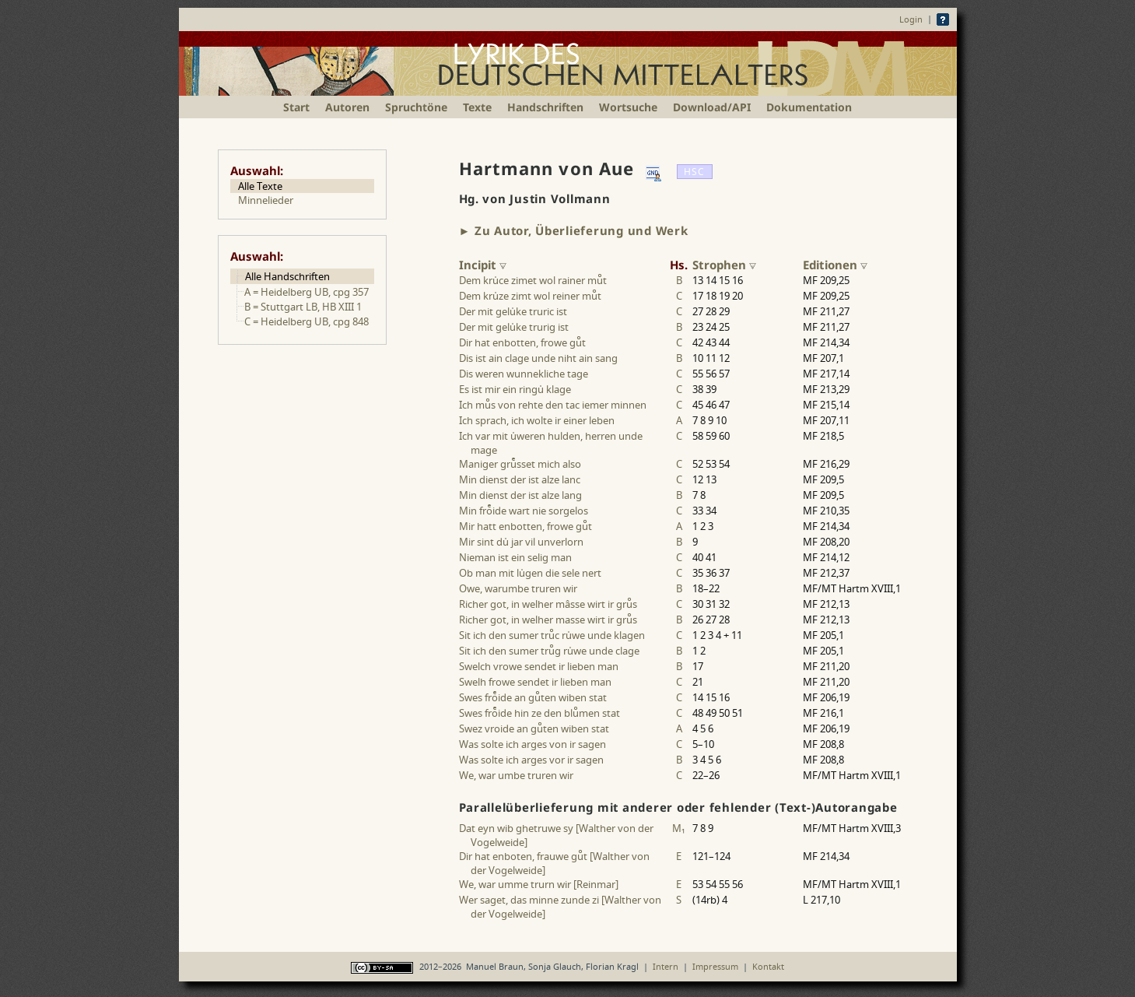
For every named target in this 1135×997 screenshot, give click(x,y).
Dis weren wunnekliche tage (523, 374)
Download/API (712, 107)
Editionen (835, 264)
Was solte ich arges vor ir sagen (531, 760)
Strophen (724, 264)
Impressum (715, 966)
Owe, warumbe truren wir (518, 588)
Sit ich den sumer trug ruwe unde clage (549, 651)
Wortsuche (628, 107)
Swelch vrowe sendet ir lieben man (538, 666)
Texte (477, 107)
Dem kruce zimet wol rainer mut (533, 280)
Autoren (347, 107)
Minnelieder (265, 200)
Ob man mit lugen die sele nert (530, 573)
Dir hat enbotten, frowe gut (522, 342)
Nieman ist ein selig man (515, 557)
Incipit (482, 264)
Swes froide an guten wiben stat (533, 697)
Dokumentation (809, 107)
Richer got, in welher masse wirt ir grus (548, 620)
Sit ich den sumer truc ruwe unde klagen (552, 635)
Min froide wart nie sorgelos (523, 511)
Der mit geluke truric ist (513, 311)
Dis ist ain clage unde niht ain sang (538, 358)
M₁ (678, 828)
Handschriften (545, 107)
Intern (665, 966)
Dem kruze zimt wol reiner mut (530, 296)
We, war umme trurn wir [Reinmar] (538, 884)
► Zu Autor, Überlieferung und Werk (573, 230)
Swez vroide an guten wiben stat (534, 728)
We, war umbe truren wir (516, 775)
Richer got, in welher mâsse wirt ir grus (548, 604)
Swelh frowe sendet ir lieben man (535, 682)
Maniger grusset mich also (520, 464)
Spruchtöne (416, 107)
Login (911, 19)
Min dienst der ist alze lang (520, 495)
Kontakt (768, 966)
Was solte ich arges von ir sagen (532, 744)
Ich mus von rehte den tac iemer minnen (552, 405)
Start (296, 107)
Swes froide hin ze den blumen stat (539, 713)
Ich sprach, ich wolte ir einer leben (537, 420)
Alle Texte (260, 186)
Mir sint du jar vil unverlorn (521, 542)
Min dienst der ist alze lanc (519, 479)
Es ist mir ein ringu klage (515, 389)
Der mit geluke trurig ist (514, 327)
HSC (694, 171)
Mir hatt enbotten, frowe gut (525, 526)
